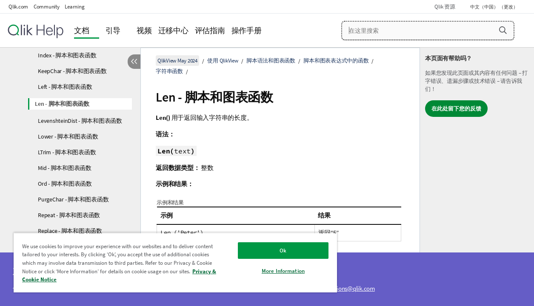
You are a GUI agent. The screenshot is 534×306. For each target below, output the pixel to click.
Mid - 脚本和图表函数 (64, 168)
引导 (113, 30)
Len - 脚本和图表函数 (62, 104)
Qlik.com (18, 6)
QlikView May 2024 (177, 60)
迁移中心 (173, 30)
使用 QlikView (222, 60)
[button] (503, 30)
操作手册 (246, 30)
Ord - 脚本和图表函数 (65, 183)
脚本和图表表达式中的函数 (335, 60)
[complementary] (477, 177)
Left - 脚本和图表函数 (65, 87)
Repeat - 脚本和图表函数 (69, 215)
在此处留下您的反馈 (456, 108)
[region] (168, 262)
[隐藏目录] (134, 61)
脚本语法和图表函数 (270, 60)
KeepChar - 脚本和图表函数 (72, 71)
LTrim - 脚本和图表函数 (67, 152)
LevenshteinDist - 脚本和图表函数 (80, 121)
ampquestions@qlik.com (343, 288)
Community (47, 6)
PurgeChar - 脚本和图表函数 (73, 199)
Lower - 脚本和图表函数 (68, 136)
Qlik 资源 (444, 6)
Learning (74, 6)
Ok (271, 250)
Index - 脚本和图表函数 (67, 55)
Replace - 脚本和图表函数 (70, 231)
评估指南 (210, 30)
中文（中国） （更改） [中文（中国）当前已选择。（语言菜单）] (494, 7)
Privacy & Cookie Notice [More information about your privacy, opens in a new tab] (65, 279)
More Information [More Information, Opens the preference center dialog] (271, 271)
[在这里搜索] (428, 31)
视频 (144, 30)
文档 (81, 30)
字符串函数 (169, 71)
